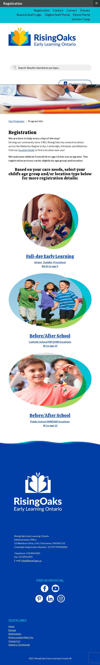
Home (11, 626)
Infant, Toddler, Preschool (50, 262)
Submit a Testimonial (19, 644)
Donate (85, 10)
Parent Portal (81, 14)
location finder (26, 150)
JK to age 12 (50, 345)
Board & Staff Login (29, 14)
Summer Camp (81, 19)
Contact (58, 10)
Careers (72, 10)
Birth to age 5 (50, 266)
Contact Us (14, 641)
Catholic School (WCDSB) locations (50, 341)
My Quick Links (77, 83)
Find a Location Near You (20, 637)
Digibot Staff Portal (57, 14)
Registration (42, 10)
